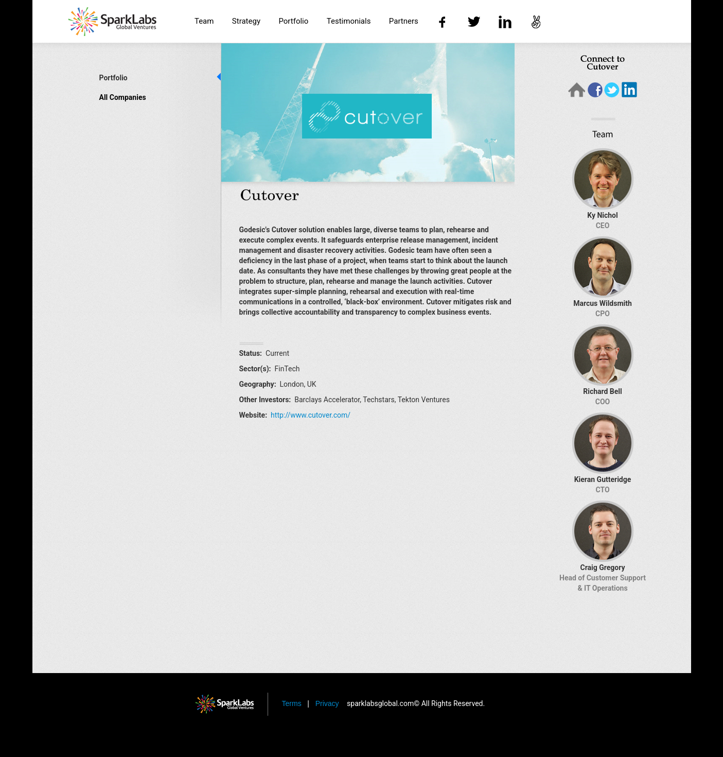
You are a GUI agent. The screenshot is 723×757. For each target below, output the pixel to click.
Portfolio (293, 21)
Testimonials (349, 21)
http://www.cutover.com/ (310, 415)
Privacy (328, 703)
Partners (403, 21)
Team (204, 21)
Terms (293, 703)
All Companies (122, 97)
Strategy (246, 21)
